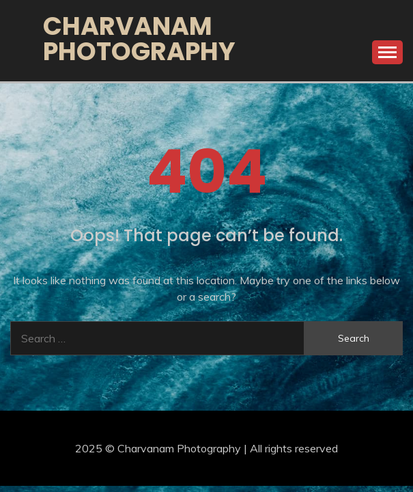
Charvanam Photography (139, 38)
